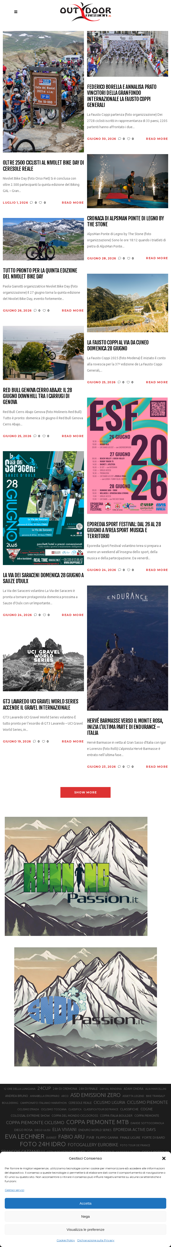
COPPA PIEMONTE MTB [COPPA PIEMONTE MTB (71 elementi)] (97, 1122)
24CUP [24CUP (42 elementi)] (44, 1088)
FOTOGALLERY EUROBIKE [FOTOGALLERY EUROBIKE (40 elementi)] (93, 1144)
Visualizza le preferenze (85, 1229)
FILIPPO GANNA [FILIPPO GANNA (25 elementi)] (107, 1137)
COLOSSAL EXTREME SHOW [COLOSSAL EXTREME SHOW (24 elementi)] (30, 1115)
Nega (85, 1216)
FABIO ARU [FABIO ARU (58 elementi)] (71, 1137)
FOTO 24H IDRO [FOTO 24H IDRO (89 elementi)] (43, 1144)
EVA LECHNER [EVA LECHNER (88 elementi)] (24, 1136)
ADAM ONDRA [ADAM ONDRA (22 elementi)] (133, 1088)
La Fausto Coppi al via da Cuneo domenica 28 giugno (117, 345)
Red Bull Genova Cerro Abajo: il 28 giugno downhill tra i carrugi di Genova (37, 396)
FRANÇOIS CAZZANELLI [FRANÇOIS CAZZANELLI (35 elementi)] (23, 1151)
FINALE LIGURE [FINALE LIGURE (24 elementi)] (130, 1137)
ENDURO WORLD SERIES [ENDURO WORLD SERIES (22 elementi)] (94, 1129)
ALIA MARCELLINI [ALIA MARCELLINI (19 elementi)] (155, 1088)
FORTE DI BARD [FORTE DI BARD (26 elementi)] (153, 1137)
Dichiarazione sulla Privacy (95, 1240)
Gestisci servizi (14, 1190)
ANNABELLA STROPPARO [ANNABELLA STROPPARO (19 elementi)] (44, 1096)
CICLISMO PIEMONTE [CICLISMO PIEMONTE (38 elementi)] (147, 1102)
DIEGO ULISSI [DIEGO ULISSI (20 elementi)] (42, 1130)
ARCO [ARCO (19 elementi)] (64, 1096)
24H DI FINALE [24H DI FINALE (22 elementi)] (88, 1088)
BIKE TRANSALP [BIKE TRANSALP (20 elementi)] (155, 1096)
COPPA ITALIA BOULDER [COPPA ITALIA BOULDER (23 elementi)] (116, 1115)
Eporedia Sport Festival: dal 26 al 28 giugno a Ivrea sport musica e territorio (124, 530)
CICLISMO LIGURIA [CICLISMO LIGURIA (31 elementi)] (109, 1102)
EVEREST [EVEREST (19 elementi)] (51, 1137)
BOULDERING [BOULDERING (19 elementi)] (10, 1102)
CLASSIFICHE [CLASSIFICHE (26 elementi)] (129, 1109)
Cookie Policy (66, 1240)
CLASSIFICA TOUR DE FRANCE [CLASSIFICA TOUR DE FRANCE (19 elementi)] (100, 1109)
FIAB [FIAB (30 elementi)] (90, 1137)
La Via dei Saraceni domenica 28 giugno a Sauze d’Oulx (43, 578)
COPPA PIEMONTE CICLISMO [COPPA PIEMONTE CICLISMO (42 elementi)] (35, 1122)
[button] (163, 1158)
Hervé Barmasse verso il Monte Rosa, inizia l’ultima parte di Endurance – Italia (125, 727)
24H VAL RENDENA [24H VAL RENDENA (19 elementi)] (111, 1088)
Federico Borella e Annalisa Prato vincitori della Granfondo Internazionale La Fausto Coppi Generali (121, 96)
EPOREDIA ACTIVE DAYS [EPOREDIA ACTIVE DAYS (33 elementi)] (134, 1129)
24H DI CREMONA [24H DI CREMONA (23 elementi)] (65, 1088)
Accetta (85, 1203)
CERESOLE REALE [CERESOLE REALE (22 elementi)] (80, 1102)
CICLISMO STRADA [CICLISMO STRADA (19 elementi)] (28, 1109)
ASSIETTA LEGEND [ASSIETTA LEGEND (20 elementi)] (133, 1096)
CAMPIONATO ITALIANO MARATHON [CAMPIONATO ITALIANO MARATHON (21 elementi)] (43, 1102)
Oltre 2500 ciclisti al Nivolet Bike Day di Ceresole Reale (43, 166)
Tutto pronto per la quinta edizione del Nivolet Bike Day (40, 274)
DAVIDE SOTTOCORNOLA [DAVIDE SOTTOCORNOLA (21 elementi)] (147, 1123)
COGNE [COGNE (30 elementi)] (147, 1109)
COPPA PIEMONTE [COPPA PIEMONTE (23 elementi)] (146, 1115)
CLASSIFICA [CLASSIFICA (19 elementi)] (75, 1109)
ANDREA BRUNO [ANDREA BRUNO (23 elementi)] (16, 1095)
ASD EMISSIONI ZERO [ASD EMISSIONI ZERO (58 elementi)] (95, 1095)
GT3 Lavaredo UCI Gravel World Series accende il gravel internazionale (40, 704)
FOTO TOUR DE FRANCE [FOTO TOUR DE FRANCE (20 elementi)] (135, 1145)
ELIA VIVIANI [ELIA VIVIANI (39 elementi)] (64, 1129)
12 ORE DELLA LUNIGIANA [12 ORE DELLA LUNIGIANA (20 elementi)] (19, 1088)
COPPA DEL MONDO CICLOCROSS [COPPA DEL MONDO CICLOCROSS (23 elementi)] (75, 1115)
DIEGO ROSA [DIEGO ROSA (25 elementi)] (23, 1130)
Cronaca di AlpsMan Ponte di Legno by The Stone (125, 221)
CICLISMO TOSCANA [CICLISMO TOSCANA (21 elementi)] (53, 1109)
